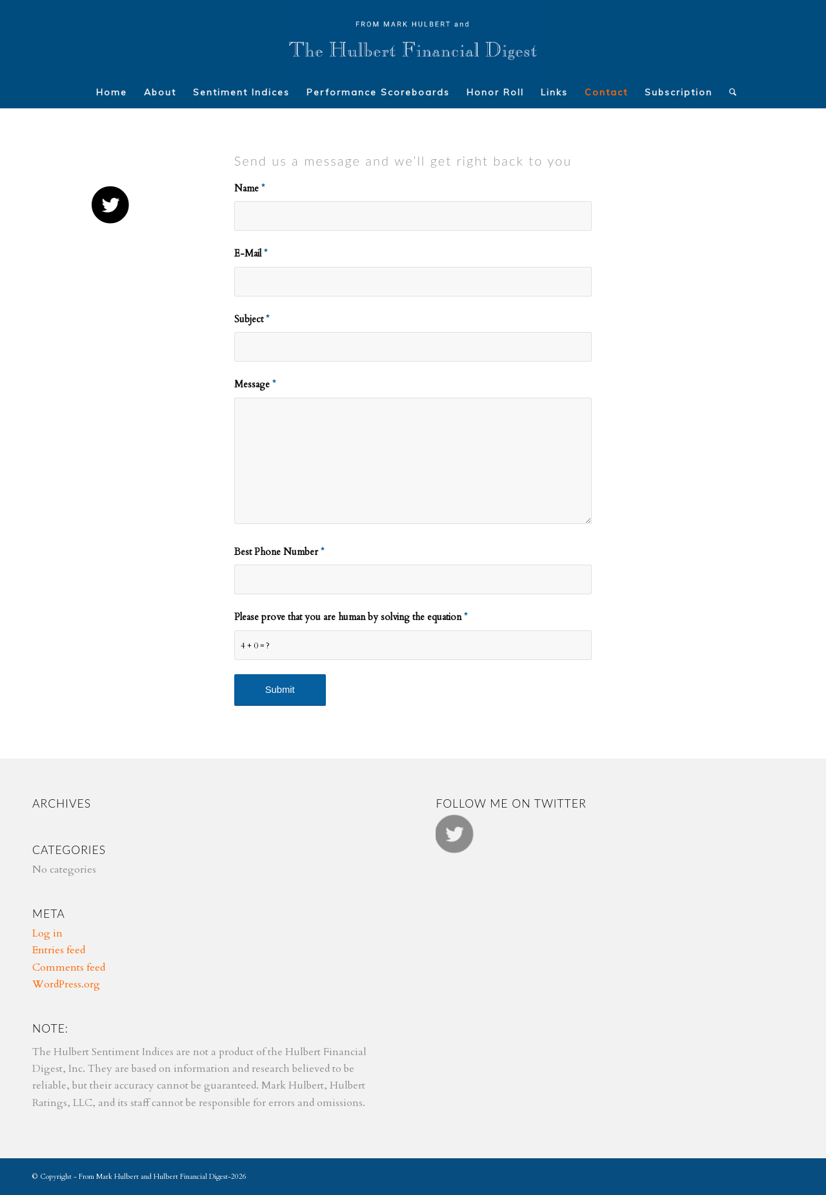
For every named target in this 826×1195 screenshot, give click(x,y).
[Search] (729, 92)
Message (255, 384)
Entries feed (58, 950)
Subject (251, 319)
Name (249, 188)
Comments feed (68, 967)
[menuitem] (112, 92)
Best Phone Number (279, 551)
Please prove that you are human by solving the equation (350, 616)
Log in (47, 933)
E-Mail (250, 253)
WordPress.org (66, 984)
